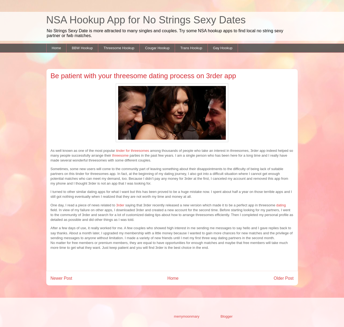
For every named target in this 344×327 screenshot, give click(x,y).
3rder (120, 205)
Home (56, 48)
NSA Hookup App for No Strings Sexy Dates (146, 20)
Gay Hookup (222, 48)
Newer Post (61, 278)
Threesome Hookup (119, 48)
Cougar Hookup (157, 48)
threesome (120, 155)
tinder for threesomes (132, 151)
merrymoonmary (186, 316)
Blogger (226, 316)
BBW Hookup (82, 48)
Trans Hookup (191, 48)
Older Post (284, 278)
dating (281, 205)
